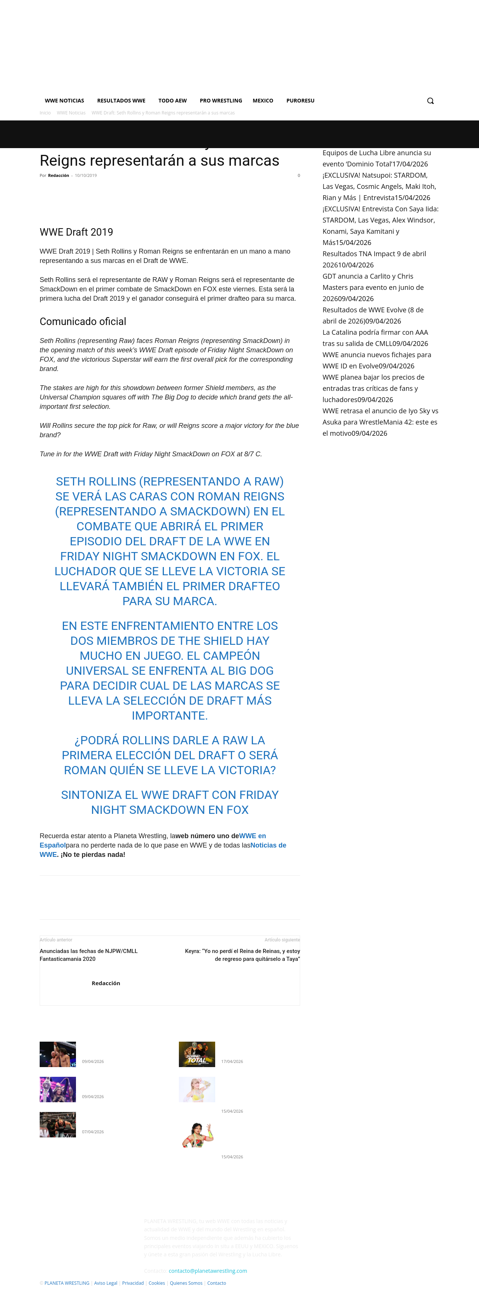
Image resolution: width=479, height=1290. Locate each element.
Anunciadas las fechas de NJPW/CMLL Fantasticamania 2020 (89, 955)
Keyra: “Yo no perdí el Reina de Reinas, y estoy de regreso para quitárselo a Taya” (242, 955)
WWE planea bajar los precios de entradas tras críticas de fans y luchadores (373, 388)
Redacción (58, 175)
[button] (430, 101)
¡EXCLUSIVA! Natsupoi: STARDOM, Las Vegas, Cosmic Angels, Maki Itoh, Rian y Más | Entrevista (379, 186)
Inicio (45, 113)
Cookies (157, 1283)
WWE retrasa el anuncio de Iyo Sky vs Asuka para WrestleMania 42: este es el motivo (380, 422)
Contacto (216, 1283)
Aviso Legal (106, 1283)
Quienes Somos (186, 1283)
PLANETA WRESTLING (67, 1283)
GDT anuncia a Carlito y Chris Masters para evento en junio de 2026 (373, 287)
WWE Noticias (71, 113)
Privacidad (133, 1283)
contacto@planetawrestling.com (208, 1270)
